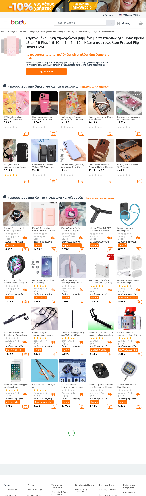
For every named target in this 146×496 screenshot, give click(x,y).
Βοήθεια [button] (107, 15)
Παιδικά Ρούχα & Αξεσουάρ (82, 490)
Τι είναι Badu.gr (10, 490)
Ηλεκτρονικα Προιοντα (17, 32)
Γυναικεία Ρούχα (34, 490)
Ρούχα (30, 485)
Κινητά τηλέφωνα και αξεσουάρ (78, 32)
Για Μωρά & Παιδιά (84, 485)
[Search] (80, 23)
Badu (3, 32)
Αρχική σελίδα (46, 71)
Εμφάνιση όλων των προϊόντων (94, 87)
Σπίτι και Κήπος (107, 485)
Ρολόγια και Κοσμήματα (129, 486)
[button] (5, 22)
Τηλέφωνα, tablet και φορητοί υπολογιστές (46, 32)
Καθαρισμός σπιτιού (107, 490)
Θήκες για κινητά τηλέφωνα (104, 32)
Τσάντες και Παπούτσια (57, 486)
